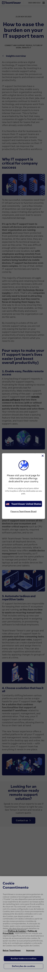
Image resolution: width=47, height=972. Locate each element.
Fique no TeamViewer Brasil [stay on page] (23, 511)
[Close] (42, 455)
